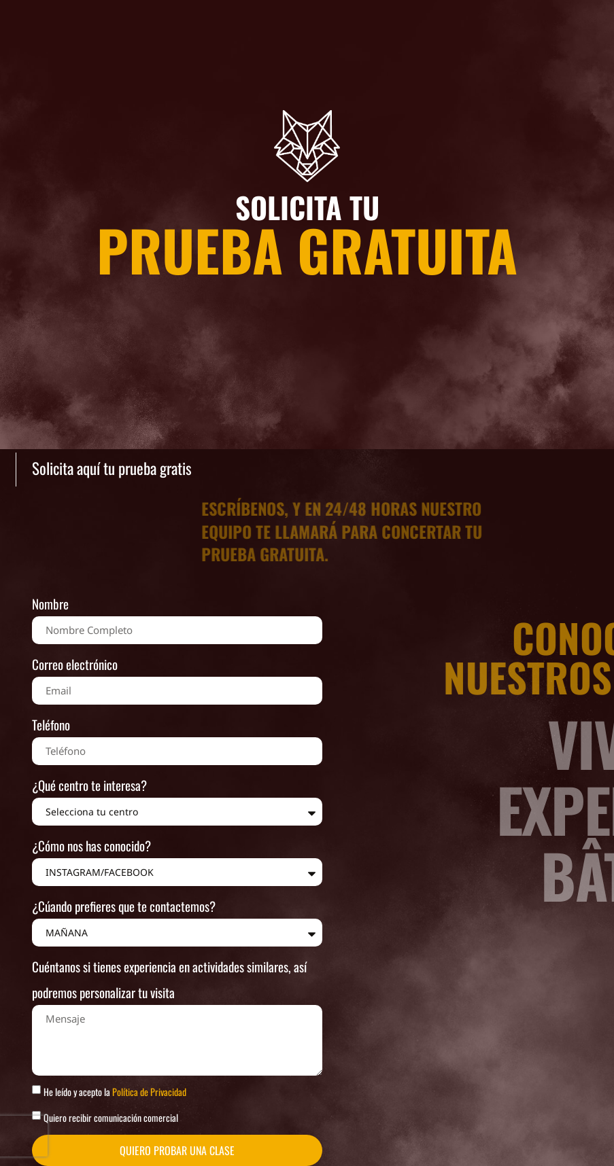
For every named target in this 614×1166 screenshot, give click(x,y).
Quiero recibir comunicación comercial (111, 1117)
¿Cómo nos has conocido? (91, 845)
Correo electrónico (75, 663)
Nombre (50, 603)
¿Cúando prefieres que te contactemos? (124, 905)
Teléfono (51, 724)
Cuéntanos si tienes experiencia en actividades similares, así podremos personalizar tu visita (169, 979)
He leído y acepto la (115, 1091)
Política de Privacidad (149, 1091)
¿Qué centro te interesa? (89, 784)
